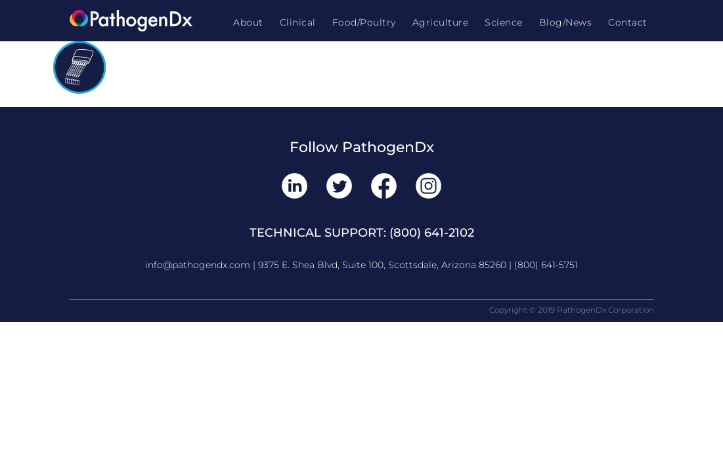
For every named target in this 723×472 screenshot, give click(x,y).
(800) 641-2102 (431, 233)
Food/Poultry (364, 22)
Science (504, 22)
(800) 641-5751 (546, 265)
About (248, 22)
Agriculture (440, 22)
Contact (627, 22)
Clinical (298, 22)
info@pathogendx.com (197, 265)
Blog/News (565, 22)
